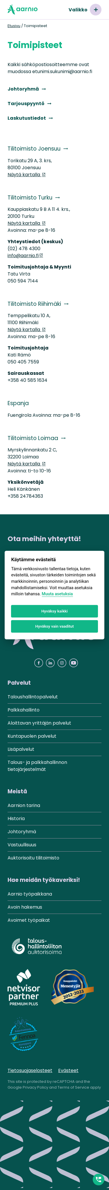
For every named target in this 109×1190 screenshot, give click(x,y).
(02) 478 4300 (24, 248)
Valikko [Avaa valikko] (85, 9)
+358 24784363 (25, 496)
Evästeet (68, 1070)
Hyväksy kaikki (54, 611)
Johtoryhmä (23, 89)
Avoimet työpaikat (29, 920)
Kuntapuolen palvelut (32, 736)
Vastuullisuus (22, 844)
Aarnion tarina (24, 805)
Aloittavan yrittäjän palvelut (39, 723)
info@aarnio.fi (23, 255)
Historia (16, 818)
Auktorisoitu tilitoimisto (33, 857)
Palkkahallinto (24, 710)
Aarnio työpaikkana (30, 894)
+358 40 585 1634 (27, 380)
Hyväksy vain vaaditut (54, 626)
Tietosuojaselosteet (30, 1070)
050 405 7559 (23, 362)
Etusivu (14, 26)
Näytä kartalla (24, 174)
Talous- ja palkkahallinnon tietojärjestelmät (37, 766)
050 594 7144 (23, 281)
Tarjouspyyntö (26, 103)
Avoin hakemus (25, 907)
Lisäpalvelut (21, 749)
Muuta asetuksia (57, 594)
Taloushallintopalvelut (33, 696)
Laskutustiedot (27, 118)
